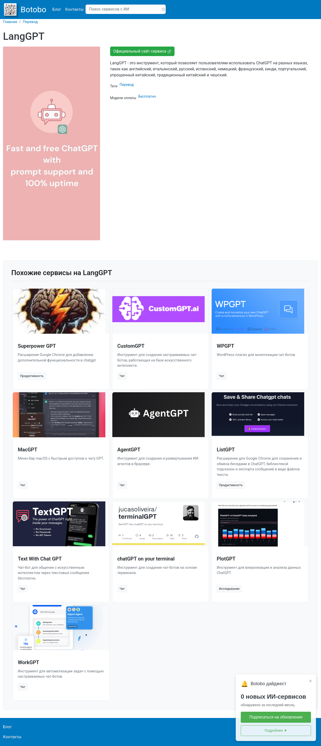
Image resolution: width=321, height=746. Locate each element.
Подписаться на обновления (275, 717)
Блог (56, 9)
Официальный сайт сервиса (142, 51)
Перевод (30, 22)
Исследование (229, 589)
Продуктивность (32, 376)
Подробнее (276, 730)
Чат (122, 376)
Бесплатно (147, 96)
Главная (10, 22)
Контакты (74, 9)
